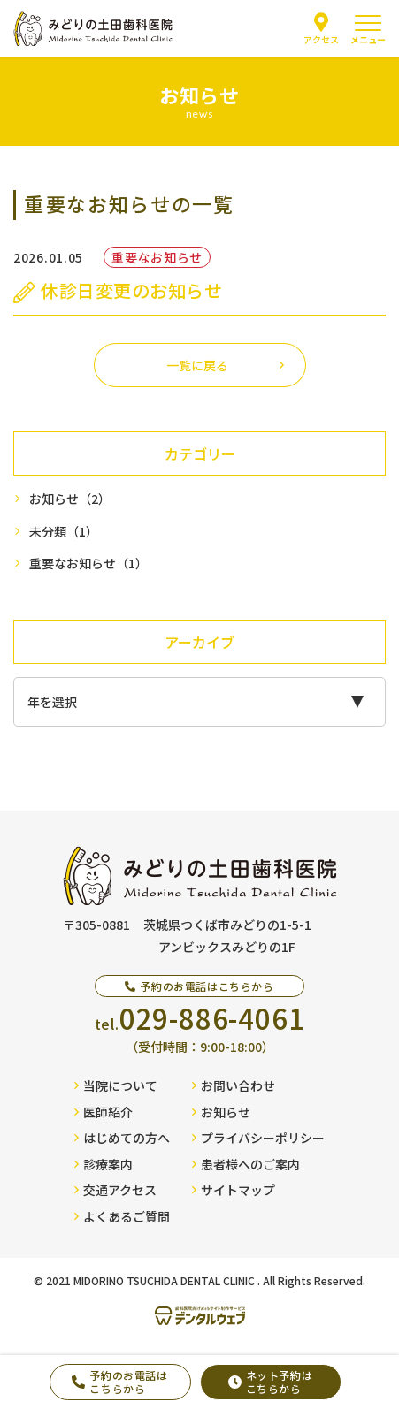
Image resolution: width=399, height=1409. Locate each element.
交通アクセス (115, 1190)
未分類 (63, 532)
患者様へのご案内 (246, 1164)
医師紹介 (103, 1112)
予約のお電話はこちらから (119, 1381)
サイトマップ (233, 1190)
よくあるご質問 (122, 1216)
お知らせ (70, 499)
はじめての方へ (122, 1137)
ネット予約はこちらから (270, 1381)
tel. (200, 1018)
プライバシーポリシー (258, 1137)
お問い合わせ (233, 1085)
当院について (115, 1085)
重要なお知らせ (88, 563)
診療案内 (103, 1164)
